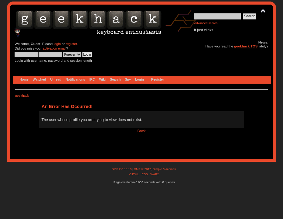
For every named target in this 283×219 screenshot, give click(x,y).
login (57, 44)
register (71, 44)
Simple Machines (164, 169)
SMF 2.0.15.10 (122, 169)
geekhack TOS (245, 46)
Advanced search (205, 23)
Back (141, 131)
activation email (54, 48)
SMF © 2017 (142, 169)
